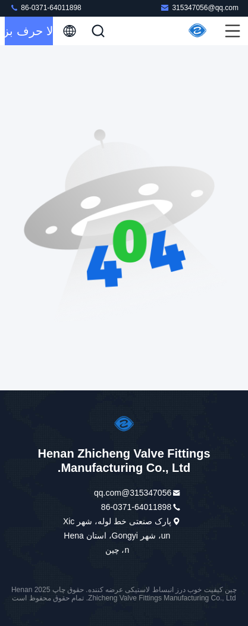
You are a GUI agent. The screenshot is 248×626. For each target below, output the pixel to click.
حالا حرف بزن (29, 30)
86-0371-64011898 (45, 7)
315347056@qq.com (199, 7)
